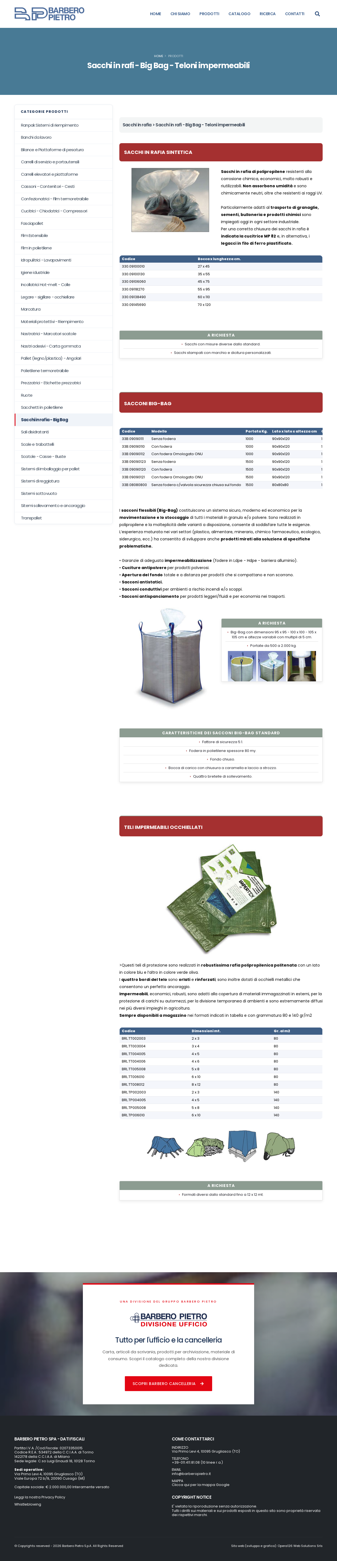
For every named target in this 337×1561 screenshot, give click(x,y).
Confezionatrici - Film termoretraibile (54, 199)
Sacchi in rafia (137, 125)
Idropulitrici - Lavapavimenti (46, 260)
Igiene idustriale (35, 272)
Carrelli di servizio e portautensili (50, 162)
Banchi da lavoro (36, 137)
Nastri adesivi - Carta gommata (51, 346)
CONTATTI (294, 14)
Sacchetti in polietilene (42, 407)
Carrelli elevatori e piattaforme (49, 174)
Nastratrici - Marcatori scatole (48, 334)
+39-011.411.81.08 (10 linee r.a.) (197, 1462)
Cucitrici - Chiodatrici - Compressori (54, 211)
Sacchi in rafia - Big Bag (44, 420)
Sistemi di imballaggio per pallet (50, 469)
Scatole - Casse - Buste (43, 456)
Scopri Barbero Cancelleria (169, 1383)
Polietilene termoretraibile (45, 370)
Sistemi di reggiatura (40, 481)
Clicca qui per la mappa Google (201, 1484)
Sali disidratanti (35, 432)
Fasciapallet (32, 223)
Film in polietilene (36, 248)
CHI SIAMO (180, 14)
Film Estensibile (34, 235)
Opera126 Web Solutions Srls (300, 1546)
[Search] (317, 13)
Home (158, 56)
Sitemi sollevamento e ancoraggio (53, 505)
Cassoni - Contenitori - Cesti (48, 186)
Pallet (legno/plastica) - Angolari (51, 358)
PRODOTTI (209, 14)
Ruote (26, 395)
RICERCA (268, 14)
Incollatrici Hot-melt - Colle (45, 284)
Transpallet (31, 518)
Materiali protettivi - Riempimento (52, 321)
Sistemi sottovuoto (39, 493)
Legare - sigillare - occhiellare (47, 297)
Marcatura (30, 309)
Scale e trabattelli (37, 444)
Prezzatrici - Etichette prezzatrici (51, 383)
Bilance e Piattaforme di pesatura (52, 150)
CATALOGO (239, 14)
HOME (155, 14)
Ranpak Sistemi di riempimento (50, 125)
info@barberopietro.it (191, 1473)
